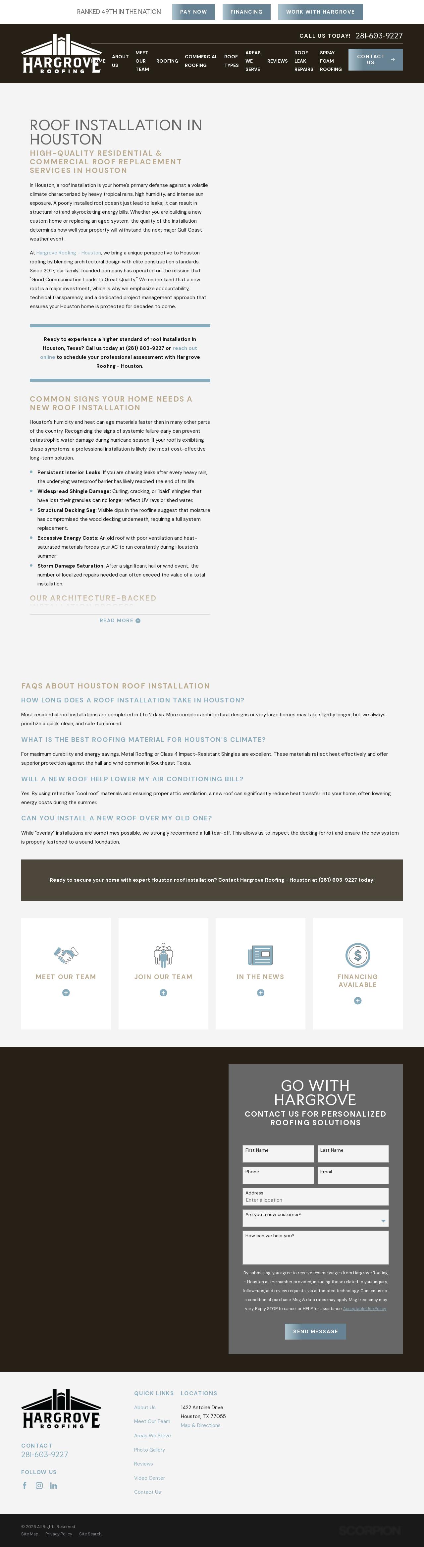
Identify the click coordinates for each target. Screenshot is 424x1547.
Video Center (149, 1478)
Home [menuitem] (98, 61)
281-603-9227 (379, 35)
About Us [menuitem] (120, 61)
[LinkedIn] (53, 1485)
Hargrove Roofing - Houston (68, 252)
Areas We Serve (152, 1435)
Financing (247, 12)
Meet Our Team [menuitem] (142, 61)
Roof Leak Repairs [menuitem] (303, 61)
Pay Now (193, 12)
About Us (145, 1407)
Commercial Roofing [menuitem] (201, 61)
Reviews (143, 1464)
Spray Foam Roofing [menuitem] (331, 61)
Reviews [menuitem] (277, 61)
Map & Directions (201, 1425)
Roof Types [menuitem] (231, 61)
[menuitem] (29, 1534)
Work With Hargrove (320, 12)
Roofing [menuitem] (167, 61)
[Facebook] (24, 1485)
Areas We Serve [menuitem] (253, 61)
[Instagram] (39, 1485)
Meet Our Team (152, 1421)
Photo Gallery (149, 1450)
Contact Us (376, 59)
